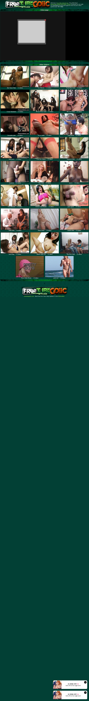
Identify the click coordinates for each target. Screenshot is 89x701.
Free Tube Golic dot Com (62, 3)
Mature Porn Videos (61, 4)
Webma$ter (61, 296)
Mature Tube (54, 4)
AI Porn (69, 4)
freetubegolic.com (29, 296)
